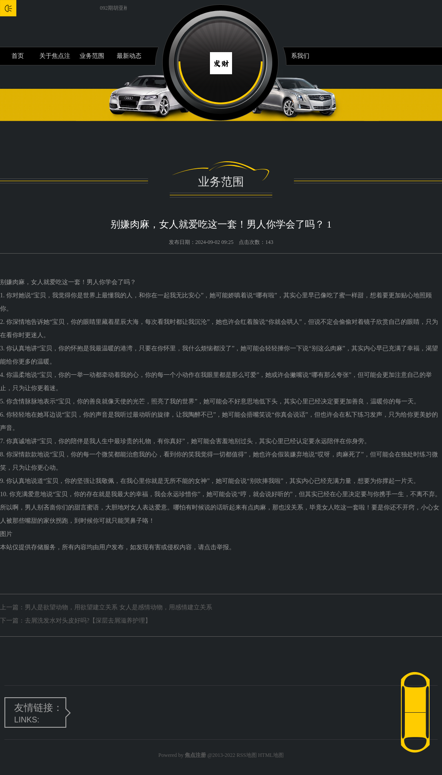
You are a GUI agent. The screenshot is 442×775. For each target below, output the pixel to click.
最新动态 (129, 56)
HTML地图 (271, 755)
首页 (17, 56)
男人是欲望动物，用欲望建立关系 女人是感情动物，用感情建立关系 (118, 607)
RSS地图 (246, 755)
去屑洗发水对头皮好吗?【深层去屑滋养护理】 (88, 620)
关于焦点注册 (54, 59)
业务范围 (92, 56)
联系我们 (297, 56)
